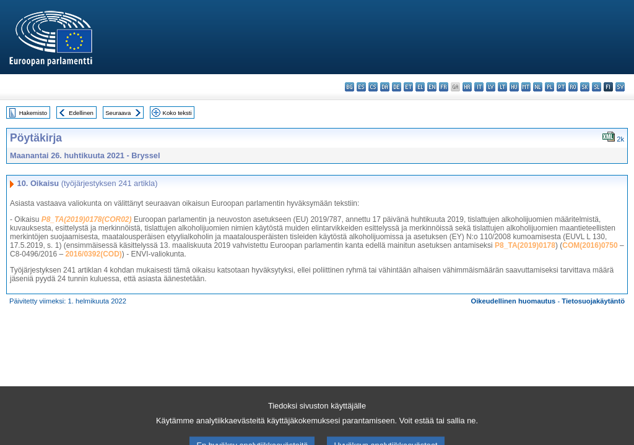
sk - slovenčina (584, 86)
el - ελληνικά (420, 86)
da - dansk (384, 86)
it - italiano (479, 86)
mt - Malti (526, 86)
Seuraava (118, 112)
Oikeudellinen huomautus (513, 301)
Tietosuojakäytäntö (593, 301)
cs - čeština (373, 86)
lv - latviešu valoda (490, 86)
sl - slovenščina (596, 86)
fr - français (443, 86)
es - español (361, 86)
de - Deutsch (396, 86)
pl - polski (549, 86)
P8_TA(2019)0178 (525, 245)
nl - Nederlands (537, 86)
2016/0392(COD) (93, 254)
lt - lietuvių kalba (502, 86)
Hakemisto (33, 112)
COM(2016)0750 (589, 245)
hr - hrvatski (467, 86)
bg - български (349, 86)
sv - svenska (620, 86)
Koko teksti (177, 112)
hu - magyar (514, 86)
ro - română (573, 86)
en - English (431, 86)
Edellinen (81, 112)
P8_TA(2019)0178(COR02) (86, 219)
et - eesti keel (408, 86)
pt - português (561, 86)
